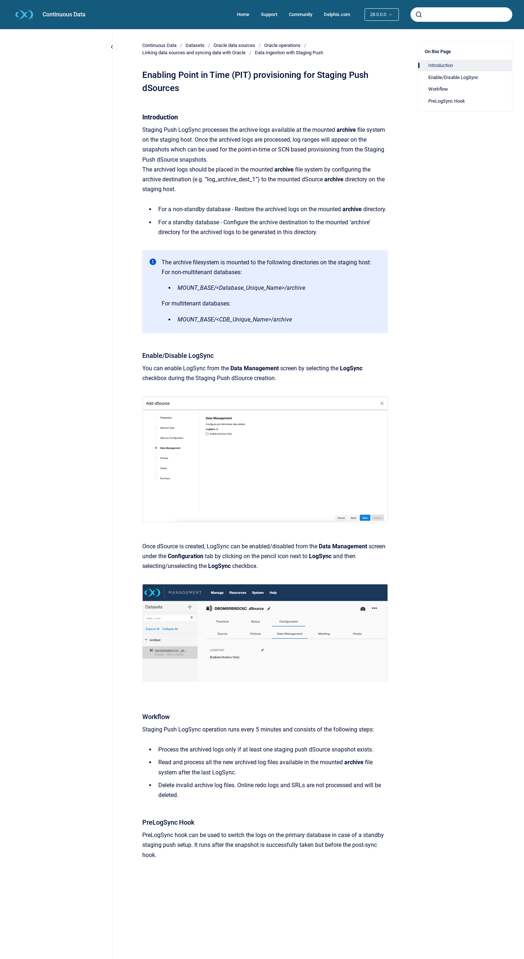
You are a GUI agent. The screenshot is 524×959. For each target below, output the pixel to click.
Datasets (195, 45)
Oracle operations (282, 45)
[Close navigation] (112, 47)
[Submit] (419, 14)
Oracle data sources (234, 45)
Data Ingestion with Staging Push (289, 52)
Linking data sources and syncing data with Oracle (194, 52)
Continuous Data (64, 14)
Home (243, 14)
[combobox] (461, 14)
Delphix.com (337, 14)
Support (269, 14)
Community (300, 14)
